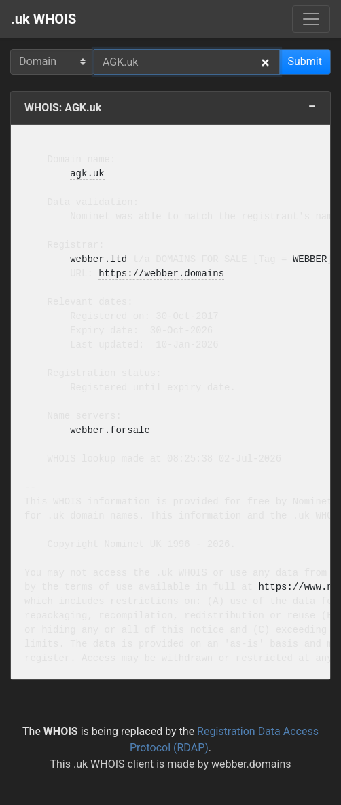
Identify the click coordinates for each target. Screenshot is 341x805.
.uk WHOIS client (113, 763)
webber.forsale (110, 430)
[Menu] (311, 19)
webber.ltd (98, 259)
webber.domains (251, 763)
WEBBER (310, 259)
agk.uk (87, 174)
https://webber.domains (161, 273)
